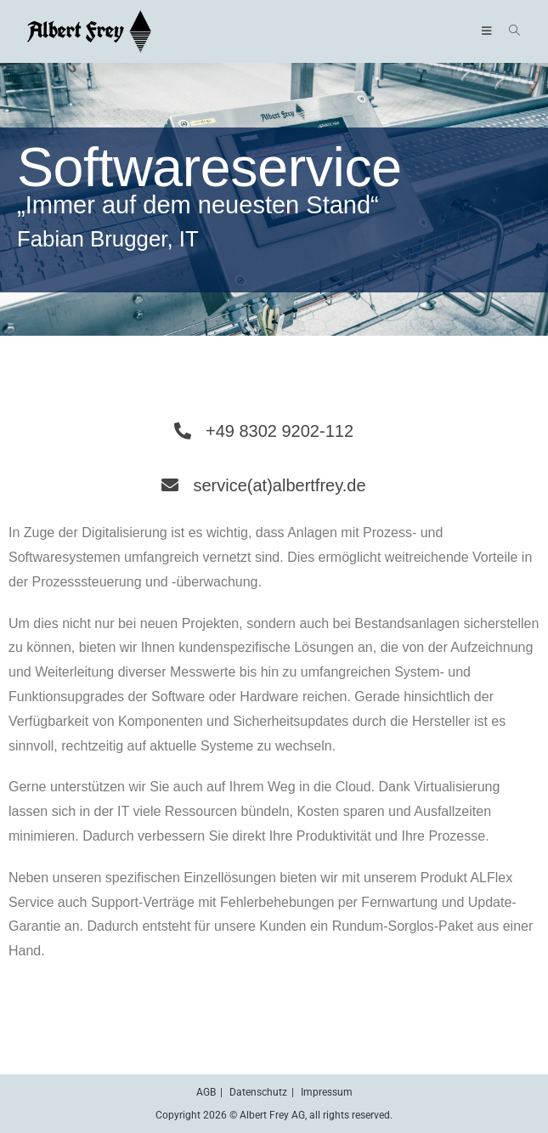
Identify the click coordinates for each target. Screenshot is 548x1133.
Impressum (327, 1092)
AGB (206, 1092)
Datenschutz (258, 1092)
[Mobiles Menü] (489, 31)
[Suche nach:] (508, 31)
